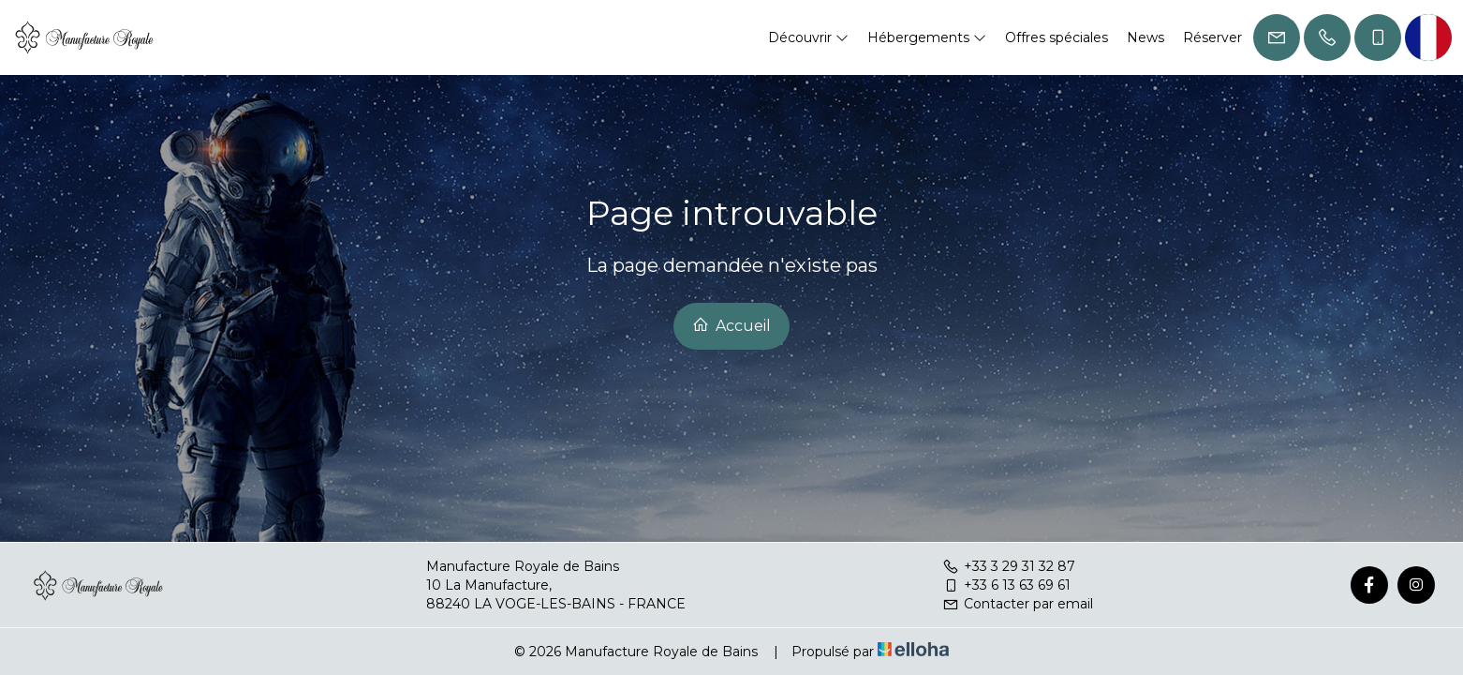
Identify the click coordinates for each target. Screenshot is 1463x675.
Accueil (731, 325)
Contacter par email (1017, 603)
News (1145, 37)
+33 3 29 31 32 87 (1008, 566)
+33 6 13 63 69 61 (1006, 585)
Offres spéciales (1056, 37)
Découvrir (808, 37)
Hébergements (926, 37)
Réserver (1212, 37)
